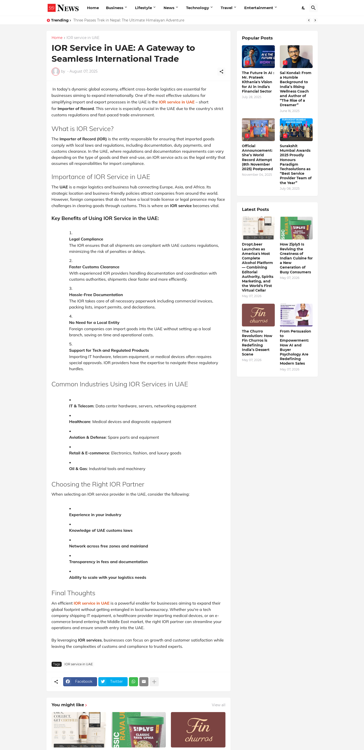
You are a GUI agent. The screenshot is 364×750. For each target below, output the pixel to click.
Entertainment (258, 7)
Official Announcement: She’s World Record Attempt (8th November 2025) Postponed (257, 157)
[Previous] (308, 20)
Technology (197, 7)
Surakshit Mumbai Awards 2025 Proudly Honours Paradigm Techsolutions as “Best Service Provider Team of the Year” (295, 164)
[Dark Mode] (303, 8)
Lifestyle (143, 7)
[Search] (313, 8)
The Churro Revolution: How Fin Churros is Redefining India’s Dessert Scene (257, 343)
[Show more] (154, 681)
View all (218, 705)
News (169, 7)
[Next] (315, 20)
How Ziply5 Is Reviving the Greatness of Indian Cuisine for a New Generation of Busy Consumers (296, 258)
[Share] (221, 72)
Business (114, 7)
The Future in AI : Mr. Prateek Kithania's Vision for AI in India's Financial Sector (258, 82)
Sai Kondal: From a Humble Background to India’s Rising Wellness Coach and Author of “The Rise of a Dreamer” (295, 89)
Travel (227, 7)
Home (93, 7)
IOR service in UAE (82, 38)
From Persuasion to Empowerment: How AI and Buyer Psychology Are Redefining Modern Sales (295, 347)
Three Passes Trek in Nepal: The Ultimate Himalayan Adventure (128, 20)
